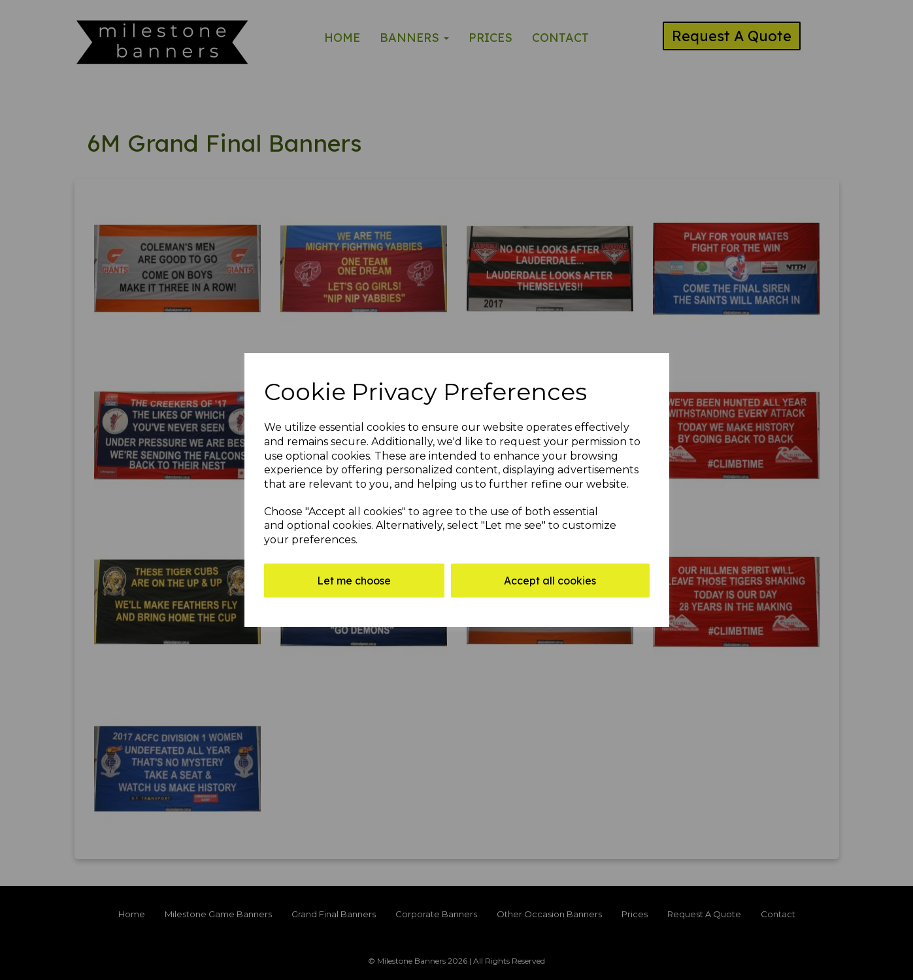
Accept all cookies (550, 580)
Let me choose (354, 580)
